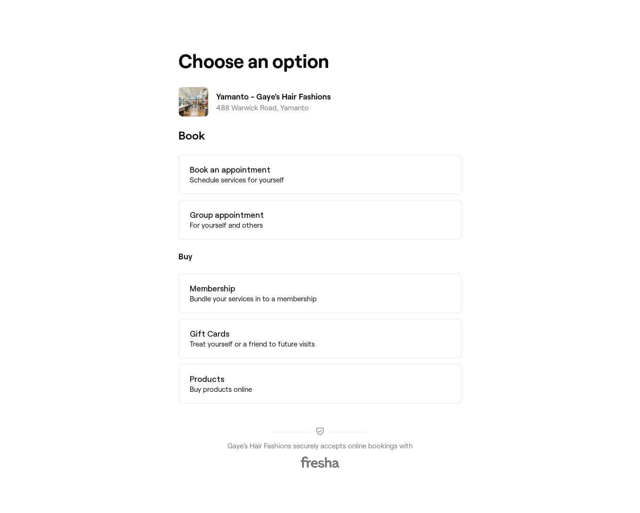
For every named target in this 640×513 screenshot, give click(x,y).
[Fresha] (320, 462)
